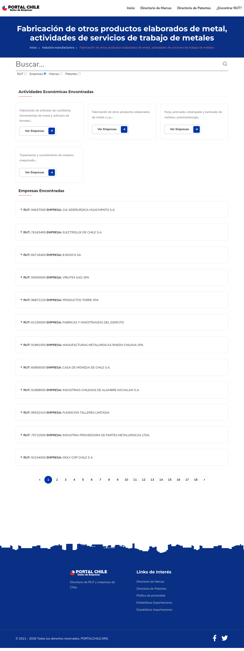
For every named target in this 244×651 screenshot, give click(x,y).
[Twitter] (224, 641)
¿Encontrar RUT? (229, 8)
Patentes (73, 74)
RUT (22, 74)
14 (161, 483)
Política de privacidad (150, 599)
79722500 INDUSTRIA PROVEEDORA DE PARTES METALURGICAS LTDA (85, 438)
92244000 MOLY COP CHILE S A (56, 461)
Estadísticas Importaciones (154, 613)
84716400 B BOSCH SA (50, 256)
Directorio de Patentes (194, 8)
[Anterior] (39, 483)
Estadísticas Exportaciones (154, 606)
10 (126, 483)
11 (135, 483)
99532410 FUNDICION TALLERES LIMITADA (65, 416)
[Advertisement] (122, 516)
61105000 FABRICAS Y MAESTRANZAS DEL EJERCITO (72, 325)
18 (196, 483)
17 (187, 483)
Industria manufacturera (58, 47)
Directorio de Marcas (156, 8)
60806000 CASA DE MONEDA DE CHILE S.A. (65, 370)
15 (170, 483)
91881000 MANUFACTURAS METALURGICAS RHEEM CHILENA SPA (81, 347)
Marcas (56, 74)
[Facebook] (214, 641)
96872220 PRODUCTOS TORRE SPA (59, 302)
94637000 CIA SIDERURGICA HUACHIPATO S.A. (68, 211)
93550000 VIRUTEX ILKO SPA (54, 279)
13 (152, 483)
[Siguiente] (205, 483)
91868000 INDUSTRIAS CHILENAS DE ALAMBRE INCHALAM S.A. (80, 393)
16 (179, 483)
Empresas (38, 74)
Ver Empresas (40, 131)
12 (144, 483)
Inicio (131, 8)
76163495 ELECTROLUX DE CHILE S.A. (61, 234)
